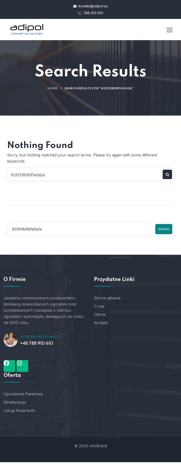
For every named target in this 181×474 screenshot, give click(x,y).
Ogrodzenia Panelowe (23, 394)
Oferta (99, 314)
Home (53, 88)
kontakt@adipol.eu (90, 6)
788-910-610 (90, 13)
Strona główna (107, 298)
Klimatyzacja (15, 402)
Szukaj (163, 229)
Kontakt (101, 322)
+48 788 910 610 (36, 343)
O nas (99, 306)
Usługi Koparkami (19, 410)
